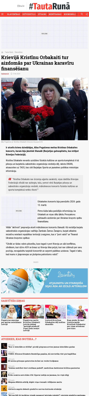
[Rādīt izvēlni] (2, 14)
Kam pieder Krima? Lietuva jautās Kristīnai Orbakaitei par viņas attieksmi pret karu (76, 324)
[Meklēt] (82, 14)
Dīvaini (42, 14)
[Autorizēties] (86, 14)
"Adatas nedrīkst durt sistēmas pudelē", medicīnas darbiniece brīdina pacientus (44, 368)
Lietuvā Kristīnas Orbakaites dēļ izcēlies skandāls (55, 322)
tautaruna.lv (5, 74)
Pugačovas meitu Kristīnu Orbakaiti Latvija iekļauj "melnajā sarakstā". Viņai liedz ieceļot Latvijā (31, 325)
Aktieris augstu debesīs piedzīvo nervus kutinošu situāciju (34, 389)
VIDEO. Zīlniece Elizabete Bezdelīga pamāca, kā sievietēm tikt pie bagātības (42, 354)
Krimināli (70, 14)
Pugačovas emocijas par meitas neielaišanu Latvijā (11, 322)
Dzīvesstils (28, 14)
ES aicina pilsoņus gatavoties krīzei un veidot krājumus (33, 361)
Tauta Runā (9, 52)
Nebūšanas (55, 14)
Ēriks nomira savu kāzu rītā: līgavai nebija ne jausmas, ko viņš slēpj (38, 375)
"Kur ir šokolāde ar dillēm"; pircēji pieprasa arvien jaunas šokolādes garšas (41, 347)
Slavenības (13, 14)
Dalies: (36, 262)
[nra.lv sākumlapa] (20, 6)
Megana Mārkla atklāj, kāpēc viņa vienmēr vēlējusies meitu (35, 382)
